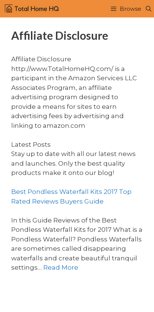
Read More (60, 267)
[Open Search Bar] (148, 8)
